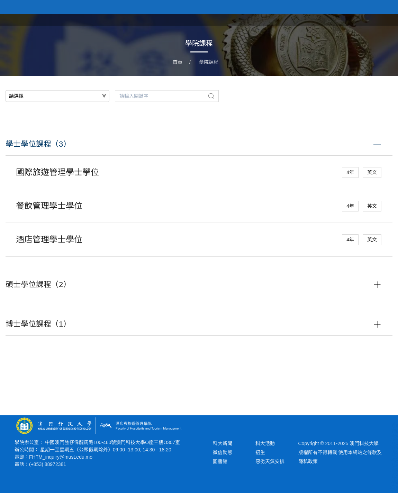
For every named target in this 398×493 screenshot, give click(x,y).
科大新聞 (222, 443)
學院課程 (343, 19)
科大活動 (265, 443)
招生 (260, 452)
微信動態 (222, 452)
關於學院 (272, 19)
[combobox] (57, 96)
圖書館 (220, 461)
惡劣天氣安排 (269, 461)
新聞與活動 (307, 19)
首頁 (245, 19)
